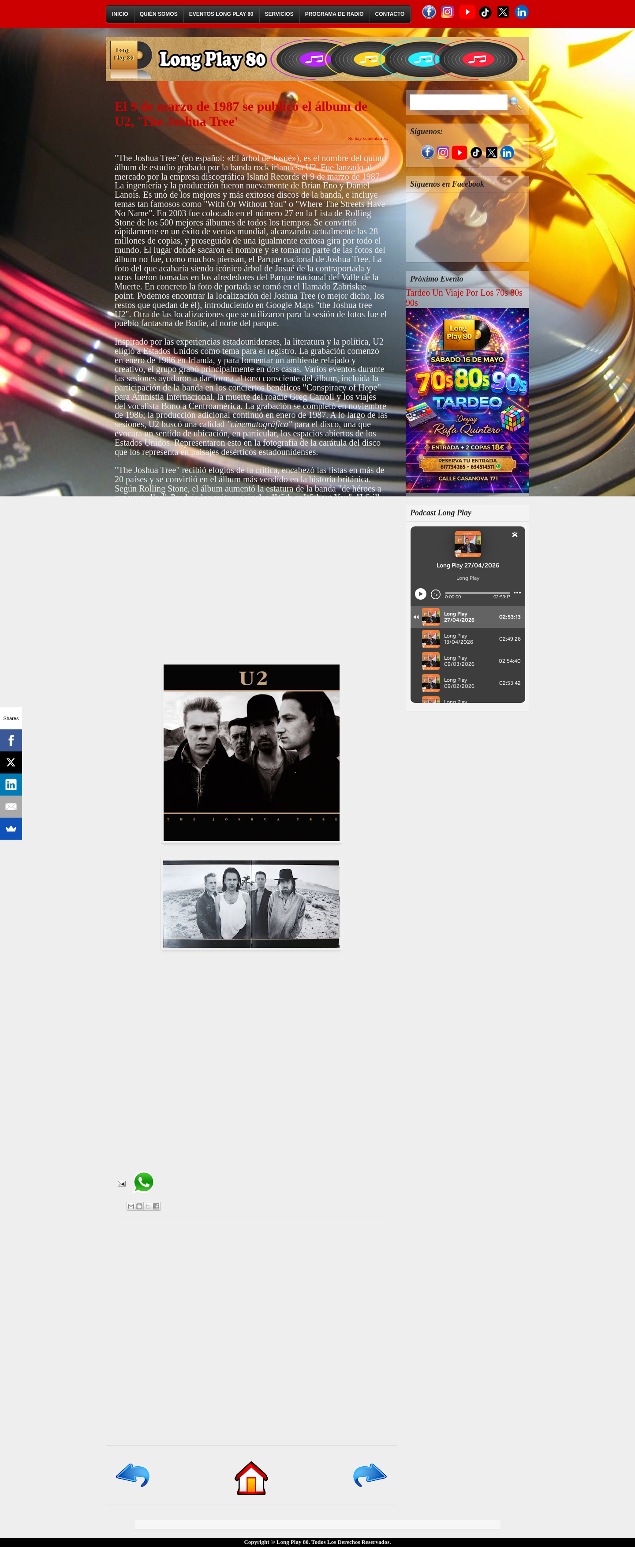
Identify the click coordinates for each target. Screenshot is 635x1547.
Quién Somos (159, 14)
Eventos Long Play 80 (221, 14)
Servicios (279, 14)
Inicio (120, 14)
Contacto (390, 14)
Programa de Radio (334, 14)
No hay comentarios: (367, 138)
